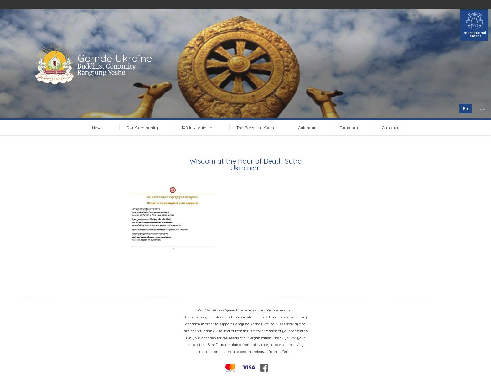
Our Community (142, 127)
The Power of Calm (255, 127)
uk (482, 109)
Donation (348, 127)
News (97, 127)
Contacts (390, 127)
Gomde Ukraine (114, 58)
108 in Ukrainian (197, 127)
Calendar (307, 127)
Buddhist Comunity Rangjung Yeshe (106, 69)
